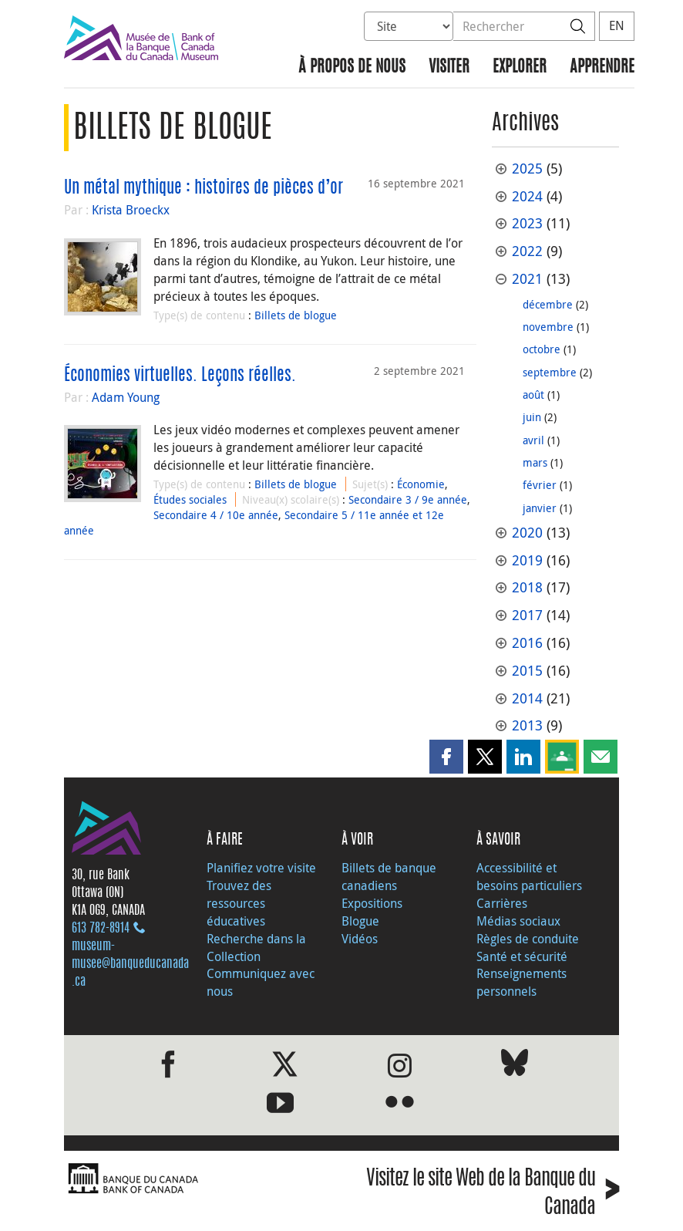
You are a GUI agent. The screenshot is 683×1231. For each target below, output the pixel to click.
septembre (550, 372)
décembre (548, 304)
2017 (527, 615)
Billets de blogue (295, 315)
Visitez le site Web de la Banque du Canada (492, 1194)
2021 (527, 279)
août (533, 394)
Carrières (501, 903)
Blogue (360, 920)
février (540, 484)
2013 (527, 725)
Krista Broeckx (131, 209)
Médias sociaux (518, 920)
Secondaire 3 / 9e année (407, 499)
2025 (527, 168)
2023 (527, 223)
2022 (527, 251)
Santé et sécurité (521, 956)
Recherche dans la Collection (256, 947)
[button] (446, 757)
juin (532, 417)
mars (535, 462)
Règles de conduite (527, 938)
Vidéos (360, 938)
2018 (527, 587)
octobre (541, 349)
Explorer (520, 67)
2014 (527, 698)
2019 (527, 560)
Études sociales (190, 499)
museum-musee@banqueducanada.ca (130, 964)
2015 (527, 671)
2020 (527, 532)
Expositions (372, 903)
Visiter (449, 67)
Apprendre (602, 67)
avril (533, 440)
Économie (421, 484)
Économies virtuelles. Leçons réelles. (180, 375)
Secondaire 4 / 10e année (215, 515)
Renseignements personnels (521, 982)
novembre (548, 326)
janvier (540, 508)
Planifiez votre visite (261, 867)
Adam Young (126, 397)
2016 (527, 643)
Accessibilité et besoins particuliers (529, 876)
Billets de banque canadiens (389, 876)
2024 (527, 196)
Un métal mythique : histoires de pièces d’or (203, 188)
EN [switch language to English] (616, 25)
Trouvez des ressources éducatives (239, 903)
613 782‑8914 (101, 928)
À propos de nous (351, 67)
